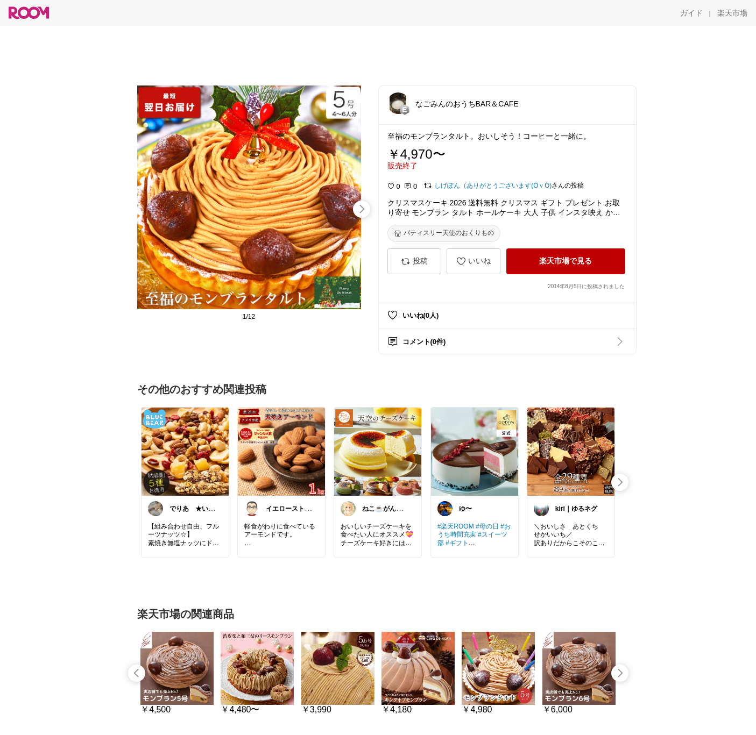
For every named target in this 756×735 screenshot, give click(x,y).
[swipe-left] (136, 673)
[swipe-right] (361, 209)
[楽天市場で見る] (565, 261)
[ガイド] (691, 13)
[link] (185, 451)
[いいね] (473, 261)
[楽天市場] (732, 13)
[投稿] (414, 261)
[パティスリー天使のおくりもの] (443, 233)
